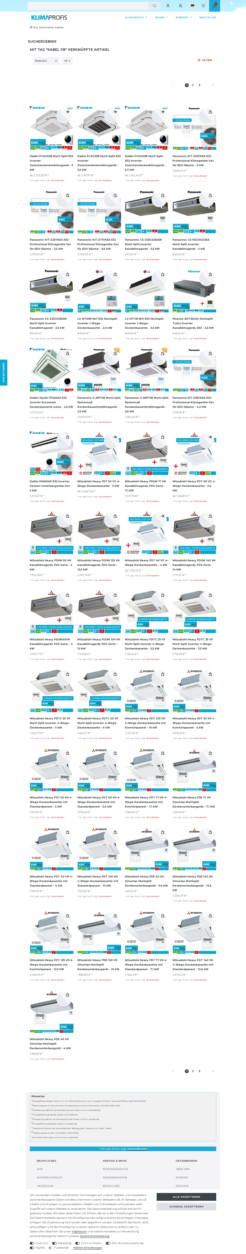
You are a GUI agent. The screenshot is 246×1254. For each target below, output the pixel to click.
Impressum (45, 1186)
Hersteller (207, 17)
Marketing (64, 1243)
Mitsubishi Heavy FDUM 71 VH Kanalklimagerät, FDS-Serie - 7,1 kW (145, 486)
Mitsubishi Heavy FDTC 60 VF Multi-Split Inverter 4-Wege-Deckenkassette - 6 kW (97, 723)
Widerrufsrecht (50, 1177)
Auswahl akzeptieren (186, 1206)
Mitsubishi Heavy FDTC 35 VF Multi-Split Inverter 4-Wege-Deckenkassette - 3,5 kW (193, 644)
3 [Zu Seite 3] (199, 85)
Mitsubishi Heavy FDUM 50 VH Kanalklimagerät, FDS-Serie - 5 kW (51, 565)
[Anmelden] (168, 6)
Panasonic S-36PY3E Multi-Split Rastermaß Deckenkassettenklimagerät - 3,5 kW (146, 404)
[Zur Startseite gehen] (47, 27)
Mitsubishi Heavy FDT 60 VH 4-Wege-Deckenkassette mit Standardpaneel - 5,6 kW (98, 802)
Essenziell (42, 1243)
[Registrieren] (181, 6)
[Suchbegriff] (88, 6)
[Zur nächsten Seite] (209, 85)
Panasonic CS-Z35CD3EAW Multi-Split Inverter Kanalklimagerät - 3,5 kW (143, 244)
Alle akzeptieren (186, 1196)
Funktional (61, 1247)
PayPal (40, 1247)
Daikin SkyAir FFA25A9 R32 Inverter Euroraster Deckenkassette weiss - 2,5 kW (51, 402)
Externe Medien (91, 1243)
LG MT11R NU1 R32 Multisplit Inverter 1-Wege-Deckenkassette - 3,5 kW (144, 323)
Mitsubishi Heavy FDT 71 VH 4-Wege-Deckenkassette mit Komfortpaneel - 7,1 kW (146, 802)
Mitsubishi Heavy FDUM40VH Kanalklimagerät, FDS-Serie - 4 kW (51, 644)
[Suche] (154, 6)
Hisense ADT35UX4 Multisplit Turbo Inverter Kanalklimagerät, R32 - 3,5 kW (193, 323)
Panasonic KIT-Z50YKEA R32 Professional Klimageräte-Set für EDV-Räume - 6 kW (193, 161)
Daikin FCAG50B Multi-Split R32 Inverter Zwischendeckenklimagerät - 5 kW (51, 163)
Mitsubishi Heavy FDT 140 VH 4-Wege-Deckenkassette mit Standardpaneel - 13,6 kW (193, 965)
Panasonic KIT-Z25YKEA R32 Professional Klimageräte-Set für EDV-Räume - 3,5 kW (50, 244)
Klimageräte (135, 17)
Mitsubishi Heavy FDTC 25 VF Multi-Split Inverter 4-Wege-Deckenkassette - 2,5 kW (145, 644)
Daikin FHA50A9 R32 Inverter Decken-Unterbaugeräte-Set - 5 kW (51, 486)
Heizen (160, 17)
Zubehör (182, 17)
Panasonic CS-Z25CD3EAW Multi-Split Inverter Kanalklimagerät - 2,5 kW (48, 323)
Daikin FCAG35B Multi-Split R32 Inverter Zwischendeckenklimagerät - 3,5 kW (99, 163)
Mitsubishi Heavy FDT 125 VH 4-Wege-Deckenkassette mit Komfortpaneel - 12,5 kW (51, 965)
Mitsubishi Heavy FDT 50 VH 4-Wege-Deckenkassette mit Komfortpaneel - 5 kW (194, 723)
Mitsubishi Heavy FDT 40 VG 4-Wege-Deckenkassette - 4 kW (146, 563)
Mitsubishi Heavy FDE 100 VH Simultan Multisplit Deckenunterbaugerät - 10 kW (98, 965)
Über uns (183, 1169)
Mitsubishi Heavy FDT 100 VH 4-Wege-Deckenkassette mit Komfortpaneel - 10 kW (145, 723)
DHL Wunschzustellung (127, 1243)
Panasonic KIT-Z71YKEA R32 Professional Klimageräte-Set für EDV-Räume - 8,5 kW (97, 244)
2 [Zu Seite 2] (193, 85)
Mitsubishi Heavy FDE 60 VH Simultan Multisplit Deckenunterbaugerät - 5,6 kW (146, 881)
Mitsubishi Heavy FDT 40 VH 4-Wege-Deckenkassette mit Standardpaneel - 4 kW (51, 881)
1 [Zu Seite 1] (186, 85)
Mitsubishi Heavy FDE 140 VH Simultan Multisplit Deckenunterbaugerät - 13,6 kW (193, 883)
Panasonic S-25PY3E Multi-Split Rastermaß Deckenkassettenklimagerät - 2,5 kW (99, 404)
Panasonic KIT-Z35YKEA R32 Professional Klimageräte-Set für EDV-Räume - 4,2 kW (193, 402)
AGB (40, 1169)
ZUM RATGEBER (3, 372)
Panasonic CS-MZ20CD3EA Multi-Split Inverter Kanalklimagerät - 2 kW (191, 244)
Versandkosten (57, 180)
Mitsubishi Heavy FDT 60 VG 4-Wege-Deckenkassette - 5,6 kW (194, 486)
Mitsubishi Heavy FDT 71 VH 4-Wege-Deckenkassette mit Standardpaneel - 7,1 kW (146, 965)
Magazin (182, 1186)
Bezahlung (111, 1186)
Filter (205, 60)
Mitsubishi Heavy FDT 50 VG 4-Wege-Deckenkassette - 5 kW (98, 484)
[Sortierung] (46, 61)
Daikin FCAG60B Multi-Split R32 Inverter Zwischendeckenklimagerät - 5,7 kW (145, 163)
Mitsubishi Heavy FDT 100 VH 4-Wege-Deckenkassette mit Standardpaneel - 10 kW (97, 881)
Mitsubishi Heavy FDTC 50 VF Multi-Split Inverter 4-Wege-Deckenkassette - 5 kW (50, 723)
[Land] (192, 6)
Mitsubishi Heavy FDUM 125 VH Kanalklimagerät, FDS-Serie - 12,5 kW (98, 565)
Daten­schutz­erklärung (94, 1236)
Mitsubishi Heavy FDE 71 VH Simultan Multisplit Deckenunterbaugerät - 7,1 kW (194, 802)
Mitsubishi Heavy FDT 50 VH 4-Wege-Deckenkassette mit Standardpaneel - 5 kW (51, 802)
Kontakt (182, 1177)
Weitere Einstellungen (87, 1247)
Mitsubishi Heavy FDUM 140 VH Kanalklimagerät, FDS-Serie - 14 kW (194, 565)
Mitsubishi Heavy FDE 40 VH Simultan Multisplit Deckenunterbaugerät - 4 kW (50, 1044)
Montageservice (115, 1169)
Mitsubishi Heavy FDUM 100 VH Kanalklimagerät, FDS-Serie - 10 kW (98, 644)
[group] (51, 128)
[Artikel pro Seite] (67, 61)
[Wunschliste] (203, 6)
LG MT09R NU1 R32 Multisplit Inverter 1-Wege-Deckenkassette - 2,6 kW (97, 323)
